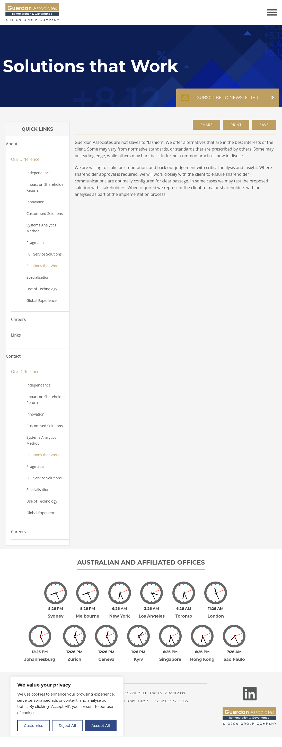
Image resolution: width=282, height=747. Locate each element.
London (215, 616)
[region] (67, 706)
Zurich (74, 659)
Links (16, 335)
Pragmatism (37, 242)
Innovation (36, 201)
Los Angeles (152, 616)
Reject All (67, 725)
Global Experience (42, 300)
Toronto (183, 616)
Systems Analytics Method (41, 228)
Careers (18, 319)
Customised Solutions (45, 213)
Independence (39, 172)
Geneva (106, 659)
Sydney (55, 616)
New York (119, 616)
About (11, 144)
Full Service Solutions (44, 254)
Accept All (100, 725)
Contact (13, 356)
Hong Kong (202, 659)
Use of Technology (42, 288)
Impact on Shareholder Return (46, 187)
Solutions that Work (43, 265)
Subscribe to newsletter (227, 100)
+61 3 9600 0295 (134, 700)
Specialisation (38, 277)
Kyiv (138, 659)
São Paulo (234, 659)
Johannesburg (39, 659)
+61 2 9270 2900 (131, 692)
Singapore (170, 659)
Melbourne (87, 616)
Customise (33, 725)
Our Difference (25, 159)
